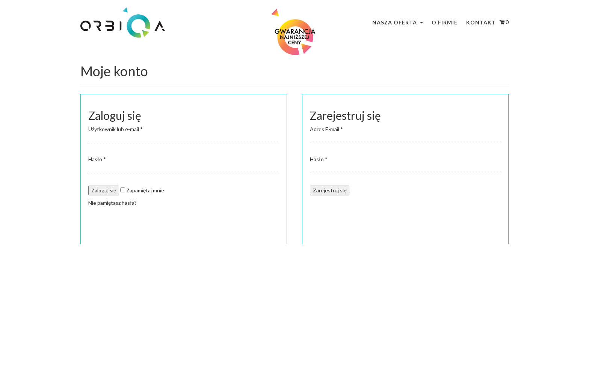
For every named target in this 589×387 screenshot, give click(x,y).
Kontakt (481, 22)
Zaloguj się (103, 190)
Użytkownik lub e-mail (115, 129)
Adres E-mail (326, 129)
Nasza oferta (394, 22)
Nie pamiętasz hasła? (112, 203)
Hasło (97, 159)
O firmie (445, 22)
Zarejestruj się (329, 190)
